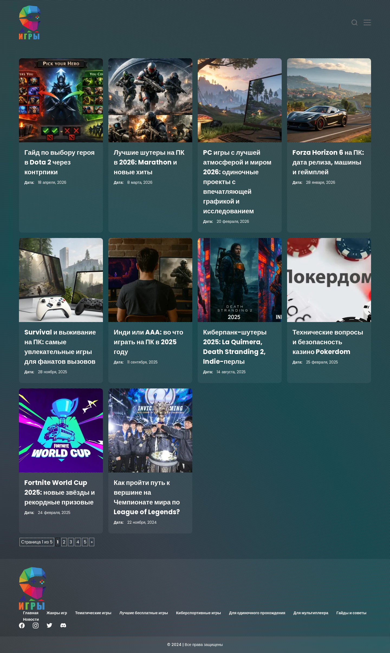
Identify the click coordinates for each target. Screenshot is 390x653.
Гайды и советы (351, 613)
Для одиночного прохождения (257, 613)
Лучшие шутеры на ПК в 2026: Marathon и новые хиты (149, 162)
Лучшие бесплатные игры (143, 613)
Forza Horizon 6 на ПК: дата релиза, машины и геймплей (328, 162)
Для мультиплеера (311, 613)
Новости (31, 619)
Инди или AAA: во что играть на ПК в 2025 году (148, 342)
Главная (30, 613)
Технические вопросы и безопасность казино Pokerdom (327, 342)
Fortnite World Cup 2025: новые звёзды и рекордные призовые (59, 492)
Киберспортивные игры (198, 613)
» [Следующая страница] (92, 542)
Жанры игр (57, 613)
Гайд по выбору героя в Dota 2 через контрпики (59, 162)
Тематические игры (93, 613)
